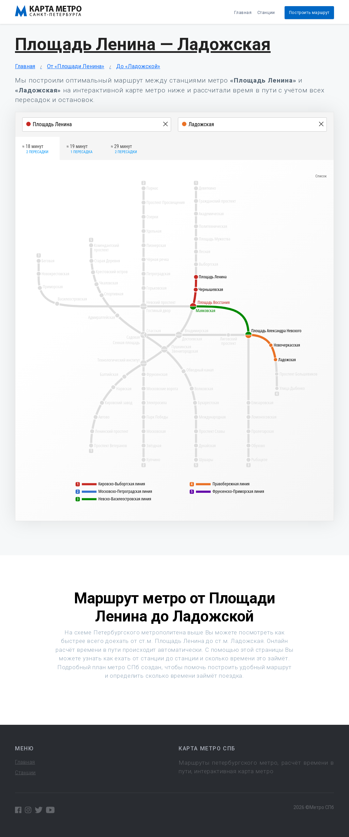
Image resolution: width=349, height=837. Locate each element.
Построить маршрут (309, 12)
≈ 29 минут (124, 149)
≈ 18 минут (35, 149)
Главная (243, 12)
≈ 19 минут (79, 149)
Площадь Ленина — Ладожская (143, 44)
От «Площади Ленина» (75, 66)
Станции (266, 12)
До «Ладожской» (138, 66)
